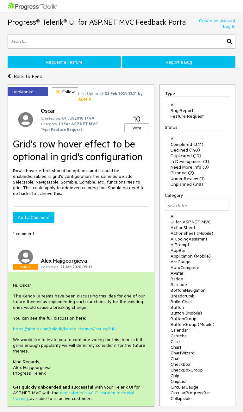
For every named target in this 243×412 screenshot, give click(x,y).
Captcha (179, 336)
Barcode (179, 284)
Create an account (217, 20)
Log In (229, 26)
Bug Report (182, 110)
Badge (177, 279)
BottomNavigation (188, 290)
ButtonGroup (183, 318)
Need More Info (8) (190, 167)
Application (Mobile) (191, 256)
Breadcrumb (183, 296)
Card (175, 341)
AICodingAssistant (189, 239)
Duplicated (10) (186, 156)
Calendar (179, 330)
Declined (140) (185, 150)
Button (177, 307)
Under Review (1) (188, 178)
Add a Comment (34, 217)
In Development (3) (190, 161)
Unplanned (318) (187, 184)
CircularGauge (184, 387)
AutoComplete (185, 267)
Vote (136, 128)
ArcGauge (180, 262)
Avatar (177, 273)
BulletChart (182, 301)
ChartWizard (183, 353)
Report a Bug (179, 62)
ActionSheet (183, 227)
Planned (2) (182, 173)
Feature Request (187, 116)
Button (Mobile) (186, 313)
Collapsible (181, 398)
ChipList (179, 381)
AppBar (178, 250)
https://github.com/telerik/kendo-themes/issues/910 (64, 329)
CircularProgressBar (190, 393)
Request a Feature (64, 62)
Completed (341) (187, 144)
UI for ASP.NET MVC (191, 222)
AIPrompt (180, 244)
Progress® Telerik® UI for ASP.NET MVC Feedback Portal (98, 22)
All (173, 105)
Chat (175, 358)
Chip (175, 375)
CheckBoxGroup (187, 370)
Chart (176, 347)
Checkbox (180, 364)
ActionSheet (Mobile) (192, 233)
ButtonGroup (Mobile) (193, 324)
